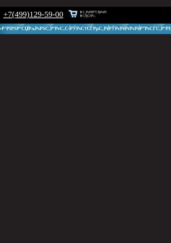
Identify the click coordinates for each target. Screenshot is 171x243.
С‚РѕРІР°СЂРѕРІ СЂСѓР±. (93, 14)
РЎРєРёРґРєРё (124, 28)
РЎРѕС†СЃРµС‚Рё (89, 28)
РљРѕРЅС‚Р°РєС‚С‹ (49, 28)
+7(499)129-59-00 (33, 14)
